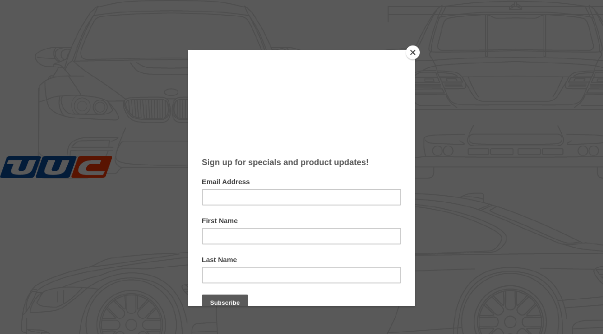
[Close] (413, 52)
